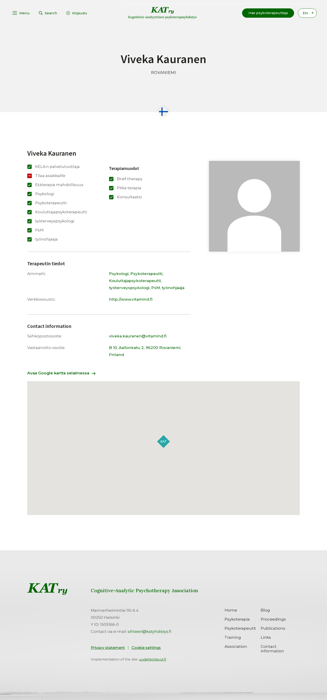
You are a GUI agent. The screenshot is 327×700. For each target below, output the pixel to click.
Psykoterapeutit (240, 628)
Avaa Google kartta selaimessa (58, 373)
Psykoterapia (237, 619)
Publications (273, 628)
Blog (265, 610)
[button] (267, 12)
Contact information (272, 648)
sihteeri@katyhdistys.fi (149, 631)
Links (266, 637)
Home (231, 610)
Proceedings (273, 619)
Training (233, 637)
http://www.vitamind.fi (131, 299)
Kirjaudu (79, 13)
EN (305, 13)
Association (236, 646)
